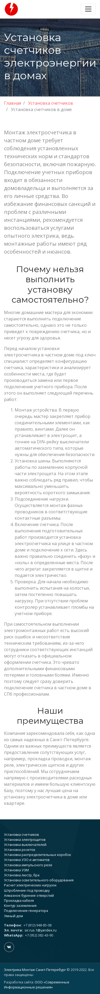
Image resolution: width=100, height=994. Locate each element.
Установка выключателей (25, 844)
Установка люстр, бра (21, 875)
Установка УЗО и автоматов (27, 859)
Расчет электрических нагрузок (30, 885)
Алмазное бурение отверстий (29, 895)
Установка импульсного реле (28, 865)
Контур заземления (20, 905)
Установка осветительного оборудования (39, 880)
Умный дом (13, 915)
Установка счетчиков (21, 834)
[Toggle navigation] (88, 9)
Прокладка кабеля (19, 900)
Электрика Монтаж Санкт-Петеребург (35, 969)
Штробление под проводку (27, 890)
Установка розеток (19, 849)
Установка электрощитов (25, 839)
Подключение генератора (26, 910)
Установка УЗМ (16, 870)
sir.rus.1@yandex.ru (41, 930)
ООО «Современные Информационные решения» (36, 984)
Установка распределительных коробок (37, 854)
